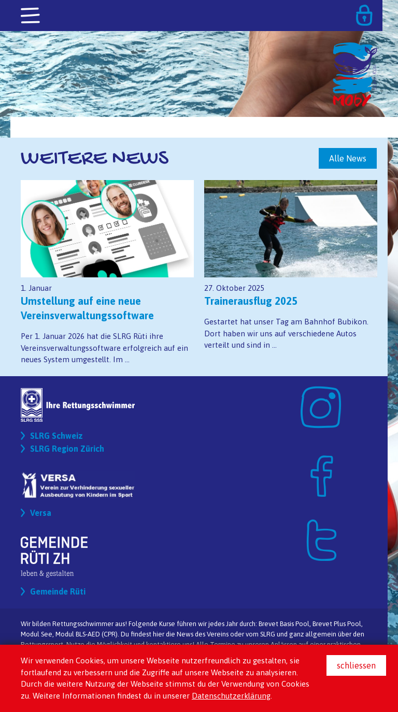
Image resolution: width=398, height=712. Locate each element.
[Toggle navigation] (31, 16)
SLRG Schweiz (56, 435)
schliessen (356, 665)
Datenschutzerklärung (231, 695)
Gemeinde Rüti (58, 591)
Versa (40, 512)
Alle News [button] (347, 158)
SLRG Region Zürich (67, 448)
